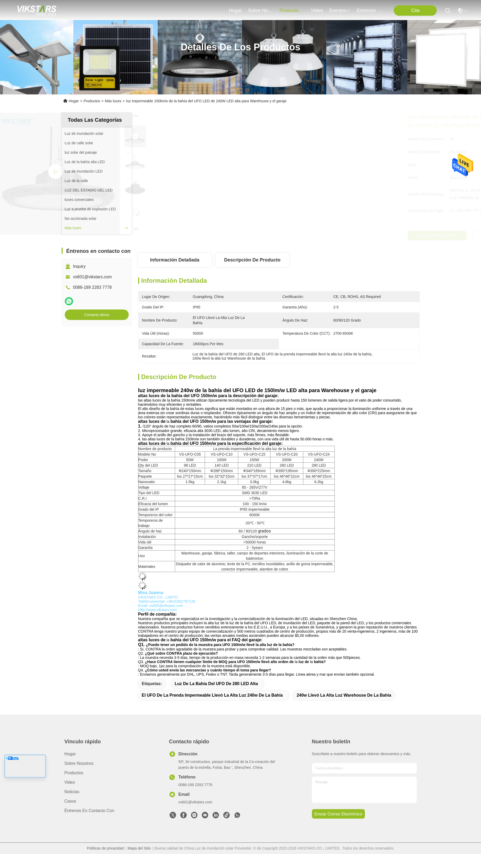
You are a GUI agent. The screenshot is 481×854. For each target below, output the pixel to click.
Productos (92, 101)
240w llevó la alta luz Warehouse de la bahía (344, 695)
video (317, 10)
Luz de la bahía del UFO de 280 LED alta (216, 683)
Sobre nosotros (79, 763)
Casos (70, 801)
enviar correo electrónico (338, 814)
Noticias (71, 791)
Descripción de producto (252, 260)
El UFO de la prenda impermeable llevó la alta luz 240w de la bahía (212, 695)
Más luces (113, 101)
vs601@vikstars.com (92, 277)
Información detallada (174, 260)
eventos (339, 10)
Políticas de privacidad (105, 848)
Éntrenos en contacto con (369, 10)
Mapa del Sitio (139, 848)
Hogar (235, 10)
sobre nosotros (260, 10)
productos (292, 10)
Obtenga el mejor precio (330, 235)
